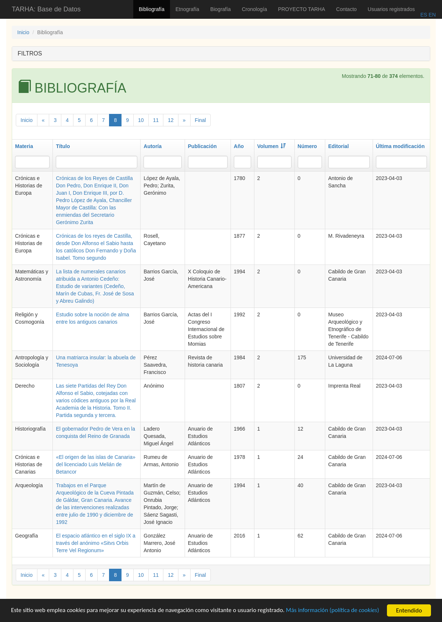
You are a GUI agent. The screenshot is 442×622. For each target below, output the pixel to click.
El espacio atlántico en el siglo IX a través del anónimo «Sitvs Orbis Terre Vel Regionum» (95, 543)
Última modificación (400, 146)
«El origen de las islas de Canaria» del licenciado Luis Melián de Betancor (95, 464)
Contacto (346, 9)
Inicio (23, 32)
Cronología (254, 9)
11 (156, 120)
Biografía (220, 9)
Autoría (153, 146)
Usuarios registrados (391, 9)
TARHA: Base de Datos (46, 9)
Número (307, 146)
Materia (24, 146)
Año (239, 146)
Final (200, 120)
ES (423, 15)
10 (141, 120)
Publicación (202, 146)
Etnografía (187, 9)
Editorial (338, 146)
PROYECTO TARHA (301, 9)
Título (63, 146)
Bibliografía (151, 9)
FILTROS (30, 53)
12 (171, 120)
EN (431, 15)
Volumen (271, 146)
